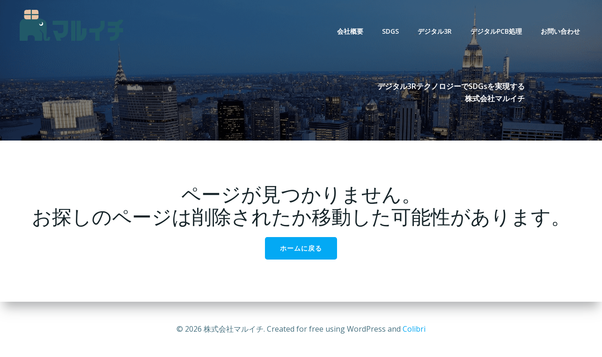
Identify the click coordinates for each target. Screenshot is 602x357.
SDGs (390, 31)
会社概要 (350, 31)
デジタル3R (435, 31)
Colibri (414, 329)
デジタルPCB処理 (496, 31)
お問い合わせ (560, 31)
